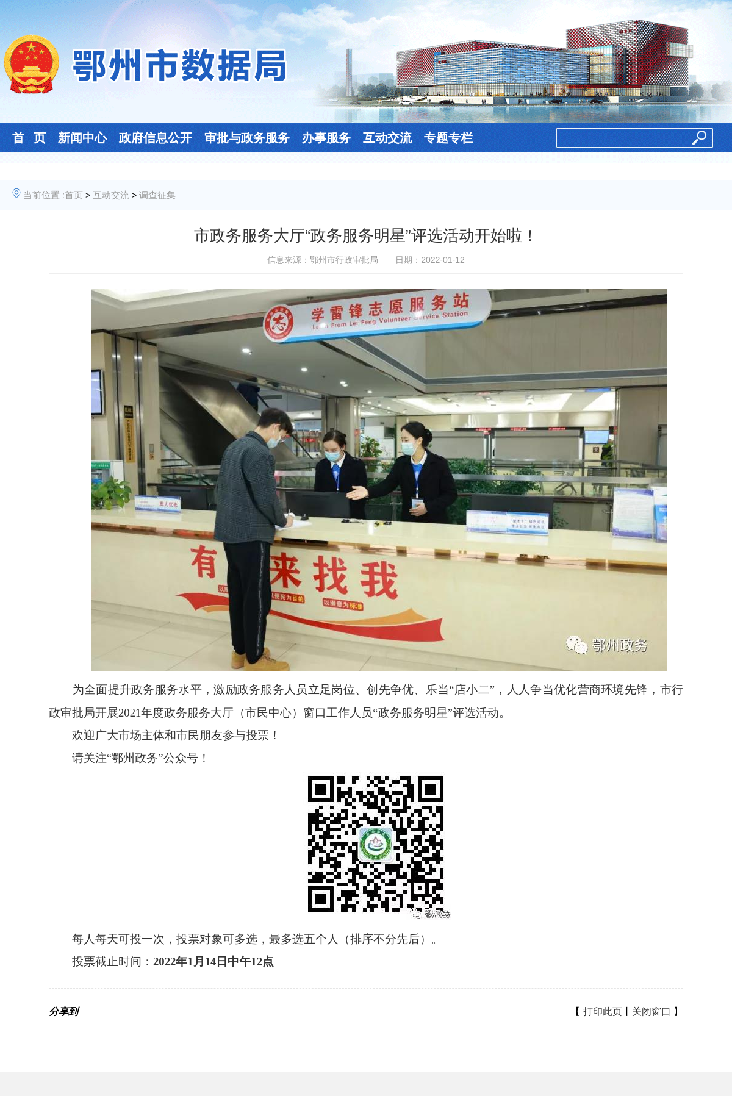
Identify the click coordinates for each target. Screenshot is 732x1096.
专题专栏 (448, 138)
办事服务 (326, 138)
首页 (74, 195)
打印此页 (602, 1011)
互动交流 (387, 138)
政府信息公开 (155, 138)
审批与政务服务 (247, 138)
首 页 (29, 138)
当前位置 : (44, 195)
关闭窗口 (651, 1011)
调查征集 (157, 195)
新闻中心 (82, 138)
